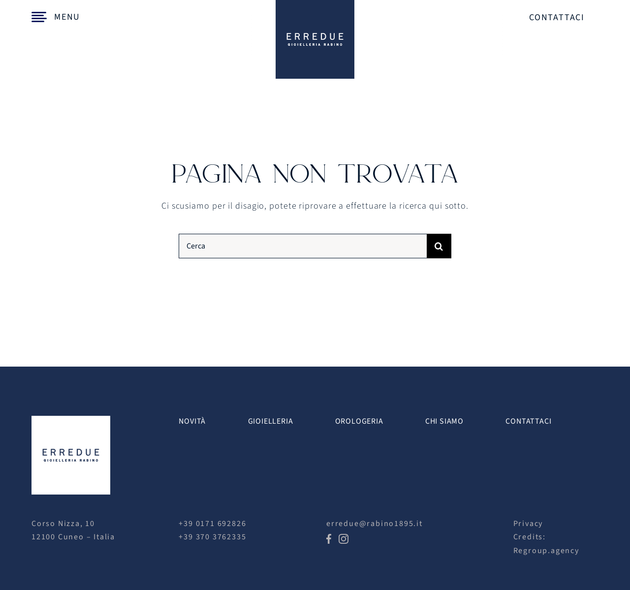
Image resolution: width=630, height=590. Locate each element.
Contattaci (557, 17)
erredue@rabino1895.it (374, 523)
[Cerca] (302, 246)
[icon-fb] (328, 538)
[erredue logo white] (71, 420)
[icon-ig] (343, 538)
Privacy (528, 523)
